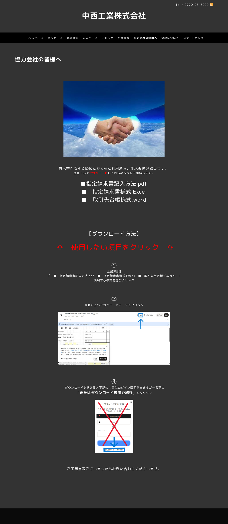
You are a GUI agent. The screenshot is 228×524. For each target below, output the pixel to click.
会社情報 (123, 38)
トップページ (34, 38)
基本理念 (72, 38)
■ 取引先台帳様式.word (114, 199)
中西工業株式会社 (114, 15)
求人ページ (90, 38)
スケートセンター (194, 38)
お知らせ (107, 38)
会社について (170, 38)
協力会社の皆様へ (145, 38)
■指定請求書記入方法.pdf (114, 183)
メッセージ (55, 38)
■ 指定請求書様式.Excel (114, 191)
